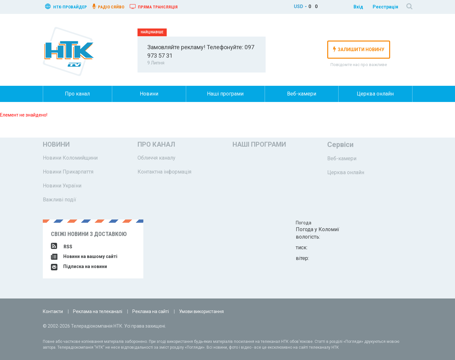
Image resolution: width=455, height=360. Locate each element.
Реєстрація (385, 6)
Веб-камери (301, 94)
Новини (149, 94)
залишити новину (358, 49)
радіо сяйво (108, 6)
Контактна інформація (164, 172)
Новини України (62, 186)
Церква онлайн (375, 94)
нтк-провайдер (66, 6)
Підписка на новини (79, 266)
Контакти (53, 311)
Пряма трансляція (154, 6)
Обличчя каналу (156, 158)
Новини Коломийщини (70, 158)
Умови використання (201, 311)
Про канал (77, 94)
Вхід (358, 6)
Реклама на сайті (150, 311)
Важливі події (59, 200)
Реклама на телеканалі (97, 311)
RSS (61, 246)
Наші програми (225, 94)
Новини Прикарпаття (68, 172)
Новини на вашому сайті (84, 256)
